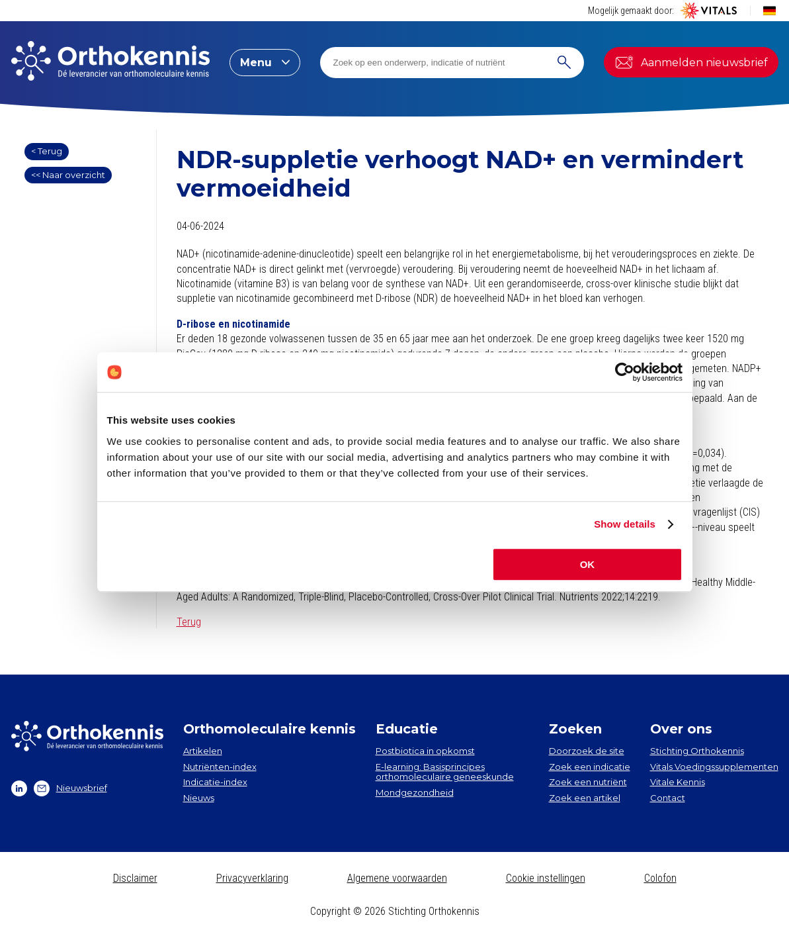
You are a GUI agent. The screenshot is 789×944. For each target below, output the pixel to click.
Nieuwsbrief (70, 788)
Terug (189, 622)
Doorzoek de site (586, 750)
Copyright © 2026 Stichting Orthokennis (394, 911)
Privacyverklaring (252, 878)
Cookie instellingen (545, 878)
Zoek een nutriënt (588, 782)
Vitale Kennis (677, 782)
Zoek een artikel (584, 797)
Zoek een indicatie (589, 766)
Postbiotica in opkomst (425, 750)
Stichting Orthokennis (697, 750)
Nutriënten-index (220, 766)
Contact (667, 797)
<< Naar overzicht (68, 174)
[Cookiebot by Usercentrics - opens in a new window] (625, 372)
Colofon (660, 878)
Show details (624, 524)
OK (587, 564)
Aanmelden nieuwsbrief (691, 62)
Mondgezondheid (415, 792)
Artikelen (202, 750)
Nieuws (198, 797)
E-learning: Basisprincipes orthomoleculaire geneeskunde (445, 771)
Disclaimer (135, 878)
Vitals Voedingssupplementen (714, 766)
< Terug (46, 151)
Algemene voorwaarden (397, 878)
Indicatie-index (215, 782)
